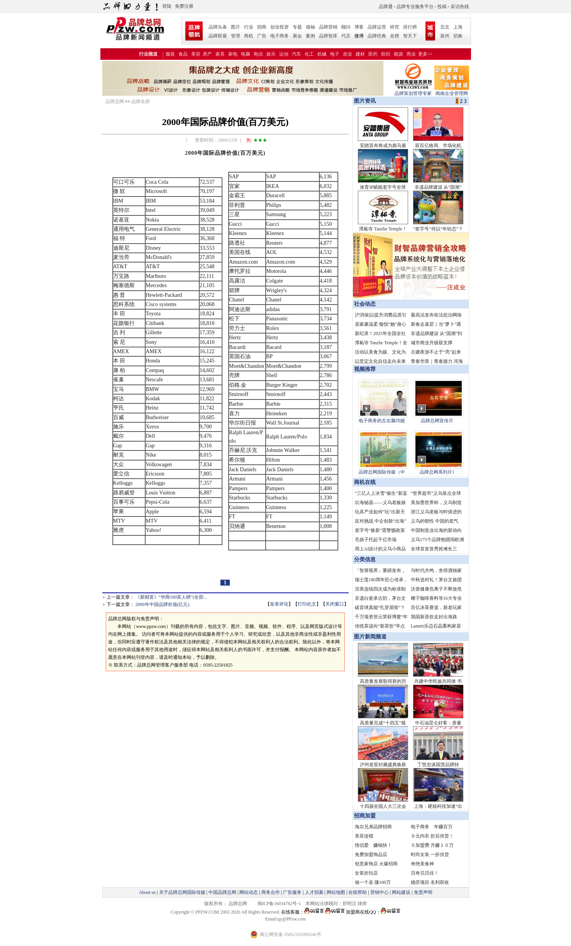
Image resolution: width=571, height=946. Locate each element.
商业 (411, 54)
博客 (359, 27)
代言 (346, 36)
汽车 (296, 54)
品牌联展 (217, 36)
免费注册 (184, 6)
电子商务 (279, 36)
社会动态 (365, 304)
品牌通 (386, 6)
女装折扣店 (366, 873)
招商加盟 (365, 816)
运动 (283, 54)
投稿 (442, 6)
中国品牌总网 (222, 892)
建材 (360, 54)
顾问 (346, 27)
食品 (183, 54)
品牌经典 (377, 36)
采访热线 (460, 6)
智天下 (410, 36)
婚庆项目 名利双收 (430, 882)
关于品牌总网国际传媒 (182, 892)
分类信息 (365, 559)
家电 (232, 54)
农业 (347, 54)
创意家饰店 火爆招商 (376, 863)
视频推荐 (365, 369)
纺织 (385, 54)
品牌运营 (377, 27)
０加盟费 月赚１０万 (432, 845)
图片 (235, 27)
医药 (373, 54)
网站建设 (401, 892)
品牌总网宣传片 (437, 420)
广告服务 (292, 892)
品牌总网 (114, 101)
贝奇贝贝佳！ (425, 873)
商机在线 (365, 482)
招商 (261, 27)
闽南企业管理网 (451, 91)
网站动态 (248, 892)
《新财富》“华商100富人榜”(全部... (171, 597)
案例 (310, 36)
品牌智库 (328, 36)
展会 (297, 36)
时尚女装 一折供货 (430, 854)
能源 (398, 54)
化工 (309, 54)
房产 (207, 54)
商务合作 (270, 892)
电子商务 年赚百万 (431, 826)
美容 (195, 54)
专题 (297, 27)
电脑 (245, 54)
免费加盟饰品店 (371, 854)
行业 (248, 27)
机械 (322, 54)
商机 (248, 36)
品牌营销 (328, 27)
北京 (444, 27)
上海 (458, 27)
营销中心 (379, 892)
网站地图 (336, 892)
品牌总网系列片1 (437, 472)
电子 (334, 54)
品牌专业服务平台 (415, 6)
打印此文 (307, 604)
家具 (220, 54)
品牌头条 (217, 27)
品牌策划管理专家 (413, 91)
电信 (258, 54)
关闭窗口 (334, 604)
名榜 (394, 36)
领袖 (310, 27)
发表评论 (279, 604)
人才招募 (314, 892)
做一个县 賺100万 (373, 882)
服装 (170, 54)
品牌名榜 (140, 101)
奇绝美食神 (422, 863)
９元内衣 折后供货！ (432, 836)
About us (147, 892)
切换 (458, 36)
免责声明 (422, 892)
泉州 (444, 36)
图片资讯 (364, 101)
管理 (235, 36)
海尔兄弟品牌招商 (373, 826)
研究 (394, 27)
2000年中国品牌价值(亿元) (163, 604)
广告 (261, 36)
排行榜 (410, 27)
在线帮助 (357, 892)
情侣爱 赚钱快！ (373, 845)
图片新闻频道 (370, 637)
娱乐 (271, 54)
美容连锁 (364, 836)
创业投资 (279, 27)
